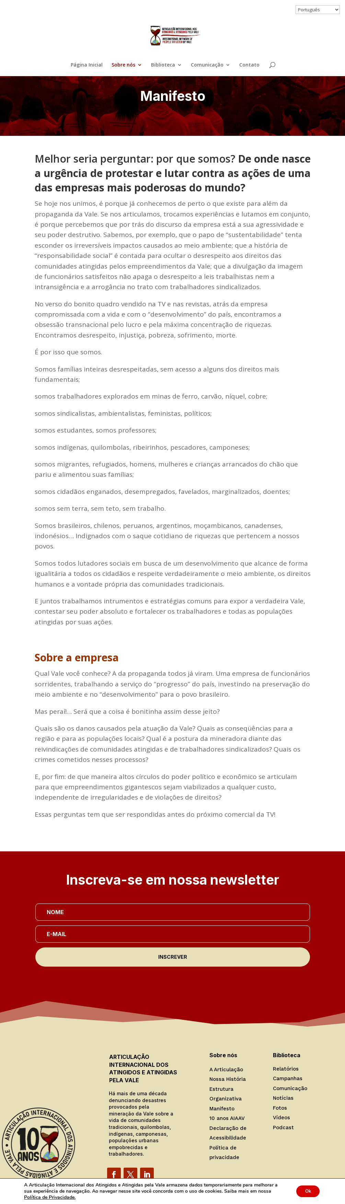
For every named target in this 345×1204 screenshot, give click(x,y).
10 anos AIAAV (227, 1118)
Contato (249, 65)
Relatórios (286, 1069)
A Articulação (226, 1069)
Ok (306, 1191)
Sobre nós (123, 65)
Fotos (280, 1108)
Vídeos (281, 1117)
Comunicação (207, 65)
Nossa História (227, 1079)
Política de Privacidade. (50, 1197)
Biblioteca (163, 65)
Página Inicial (87, 65)
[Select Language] (318, 9)
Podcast (283, 1127)
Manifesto (221, 1109)
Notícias (283, 1098)
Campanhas (287, 1078)
